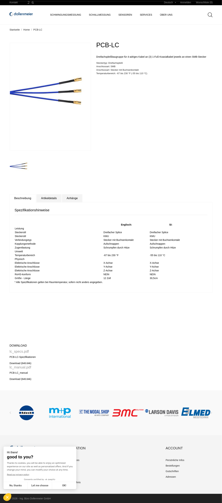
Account (174, 448)
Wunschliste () (204, 2)
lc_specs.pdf (19, 351)
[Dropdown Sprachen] (170, 3)
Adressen (171, 476)
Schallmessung (100, 14)
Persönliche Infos (175, 460)
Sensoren (125, 14)
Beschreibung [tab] (22, 198)
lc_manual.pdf (20, 367)
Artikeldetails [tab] (49, 198)
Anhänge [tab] (72, 198)
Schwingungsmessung (65, 14)
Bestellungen (173, 465)
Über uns (166, 14)
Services (146, 14)
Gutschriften (172, 471)
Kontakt (14, 2)
